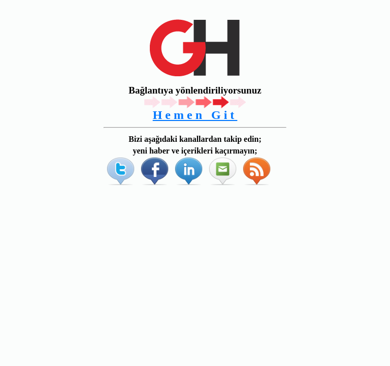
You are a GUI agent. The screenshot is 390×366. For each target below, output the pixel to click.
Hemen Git (195, 114)
